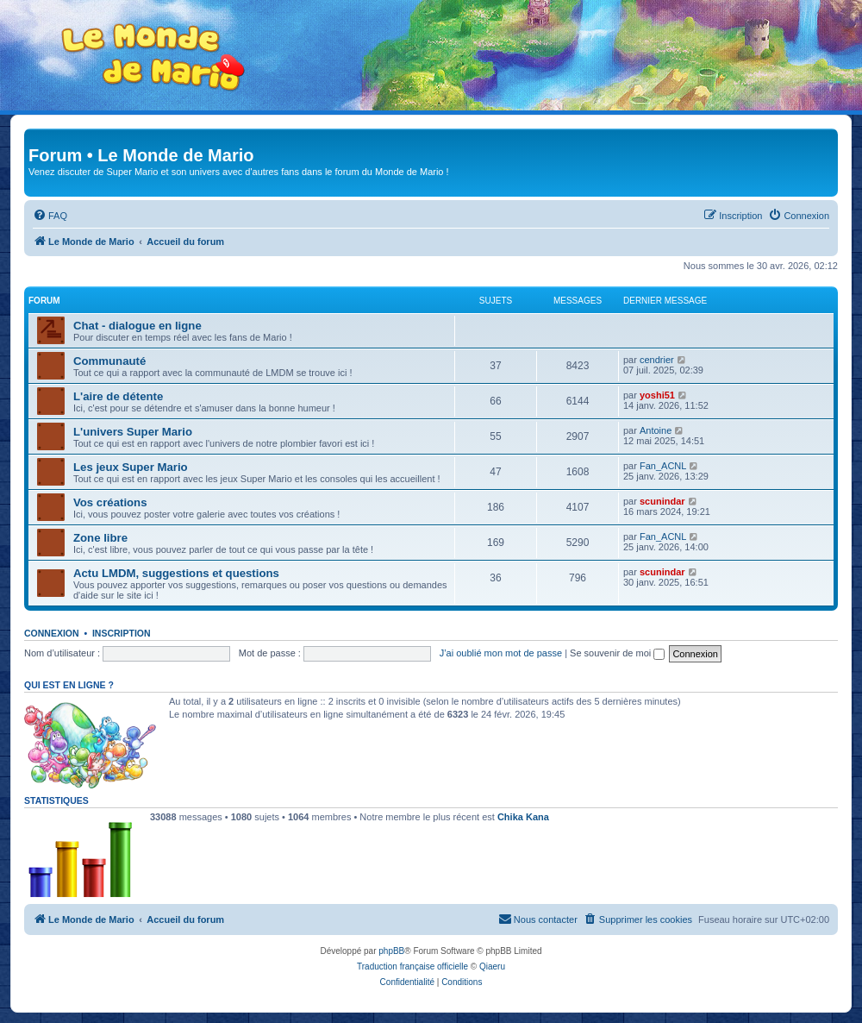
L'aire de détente (118, 396)
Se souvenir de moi (617, 653)
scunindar (662, 501)
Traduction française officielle (412, 966)
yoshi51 (657, 395)
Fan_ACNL (663, 466)
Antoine (655, 430)
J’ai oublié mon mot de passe (501, 653)
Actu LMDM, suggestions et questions (176, 573)
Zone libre (100, 537)
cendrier (657, 360)
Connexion (51, 633)
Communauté (109, 361)
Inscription (121, 633)
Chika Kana (523, 817)
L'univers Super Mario (132, 431)
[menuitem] (50, 215)
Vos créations (110, 502)
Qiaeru (492, 966)
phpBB (391, 951)
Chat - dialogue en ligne (137, 325)
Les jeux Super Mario (130, 467)
